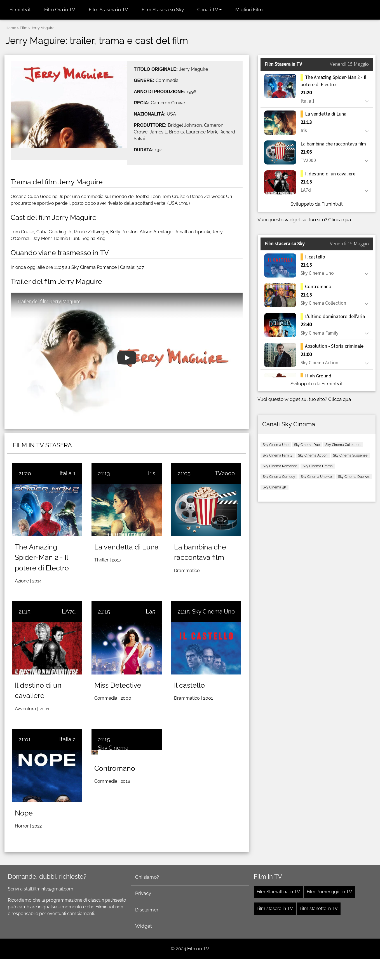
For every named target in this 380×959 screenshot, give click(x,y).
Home (11, 28)
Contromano (114, 768)
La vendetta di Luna (126, 547)
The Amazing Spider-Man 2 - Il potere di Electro (42, 557)
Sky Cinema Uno (213, 611)
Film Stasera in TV (108, 9)
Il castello (189, 685)
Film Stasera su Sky (163, 9)
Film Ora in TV (59, 9)
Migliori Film (249, 9)
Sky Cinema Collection (342, 445)
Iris (151, 473)
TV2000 (225, 473)
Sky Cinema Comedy (279, 477)
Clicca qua (339, 219)
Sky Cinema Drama (318, 466)
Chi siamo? (147, 877)
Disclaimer (146, 910)
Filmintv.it (20, 9)
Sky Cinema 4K (274, 487)
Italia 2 (67, 739)
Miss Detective (117, 685)
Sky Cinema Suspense (350, 455)
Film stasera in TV (275, 908)
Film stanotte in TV (319, 908)
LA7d (69, 611)
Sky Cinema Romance (280, 466)
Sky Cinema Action (312, 455)
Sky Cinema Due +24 (354, 477)
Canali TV (209, 9)
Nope (24, 813)
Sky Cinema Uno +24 (316, 477)
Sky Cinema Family (277, 455)
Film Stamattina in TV (278, 891)
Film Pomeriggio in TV (329, 891)
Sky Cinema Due (307, 445)
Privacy (143, 893)
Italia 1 (68, 473)
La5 (150, 611)
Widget (143, 926)
